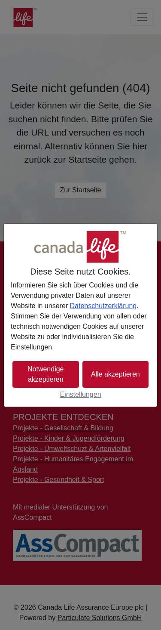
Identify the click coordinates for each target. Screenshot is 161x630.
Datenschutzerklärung (103, 305)
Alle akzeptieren (115, 374)
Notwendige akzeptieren (45, 374)
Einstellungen (80, 394)
